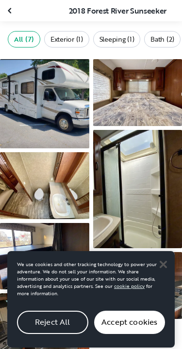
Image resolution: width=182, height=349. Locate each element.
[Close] (163, 268)
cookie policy (129, 289)
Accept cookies (129, 326)
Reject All (52, 326)
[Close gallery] (10, 10)
